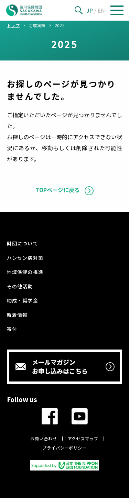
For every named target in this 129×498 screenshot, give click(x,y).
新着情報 (17, 314)
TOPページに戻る (58, 190)
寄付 (12, 328)
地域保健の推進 (25, 271)
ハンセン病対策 (25, 257)
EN (101, 10)
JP (89, 10)
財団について (22, 243)
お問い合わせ (43, 438)
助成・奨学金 (22, 300)
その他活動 (20, 286)
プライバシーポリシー (64, 448)
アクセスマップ (83, 438)
